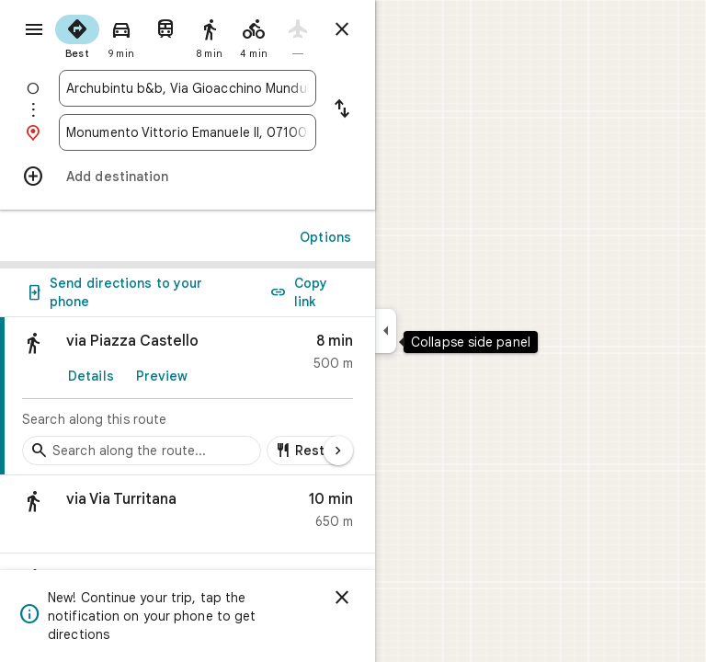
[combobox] (187, 88)
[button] (187, 514)
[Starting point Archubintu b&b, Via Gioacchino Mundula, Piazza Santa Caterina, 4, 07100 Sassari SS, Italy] (187, 88)
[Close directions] (342, 29)
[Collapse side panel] (385, 331)
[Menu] (34, 29)
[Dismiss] (342, 598)
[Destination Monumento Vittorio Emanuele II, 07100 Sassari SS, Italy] (187, 132)
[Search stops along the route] (141, 450)
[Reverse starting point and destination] (342, 110)
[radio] (77, 35)
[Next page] (338, 450)
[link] (187, 396)
